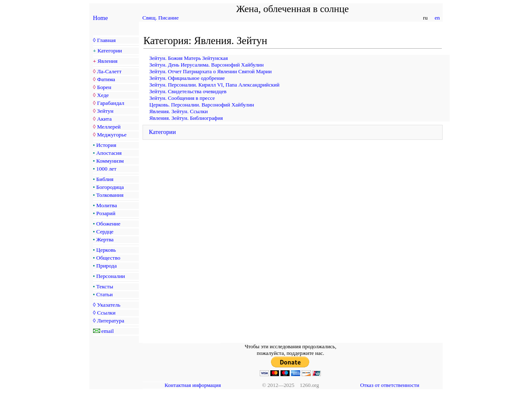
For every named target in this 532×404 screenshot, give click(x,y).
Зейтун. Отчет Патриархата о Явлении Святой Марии (210, 71)
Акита (104, 119)
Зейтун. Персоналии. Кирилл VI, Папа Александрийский (214, 85)
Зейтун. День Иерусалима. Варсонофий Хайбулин (206, 65)
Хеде (102, 95)
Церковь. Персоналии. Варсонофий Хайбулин (201, 105)
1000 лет (106, 169)
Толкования (109, 195)
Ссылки (106, 313)
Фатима (106, 79)
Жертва (105, 239)
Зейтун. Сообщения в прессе (182, 98)
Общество (108, 258)
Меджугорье (111, 134)
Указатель (108, 305)
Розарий (106, 213)
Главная (106, 40)
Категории (110, 50)
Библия (104, 179)
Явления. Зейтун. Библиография (186, 118)
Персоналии (110, 276)
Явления (108, 61)
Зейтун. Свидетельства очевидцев (188, 91)
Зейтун (105, 111)
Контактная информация (193, 385)
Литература (110, 320)
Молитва (106, 205)
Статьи (104, 294)
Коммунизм (110, 161)
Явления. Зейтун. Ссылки (178, 111)
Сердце (104, 231)
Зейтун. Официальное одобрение (186, 78)
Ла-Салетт (109, 71)
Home (100, 18)
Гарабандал (110, 103)
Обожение (108, 224)
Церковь (106, 250)
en (437, 18)
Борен (104, 87)
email (107, 331)
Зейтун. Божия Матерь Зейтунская (188, 58)
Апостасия (109, 153)
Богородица (110, 187)
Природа (106, 266)
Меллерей (109, 127)
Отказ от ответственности (389, 385)
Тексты (104, 286)
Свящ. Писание (161, 18)
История (106, 145)
